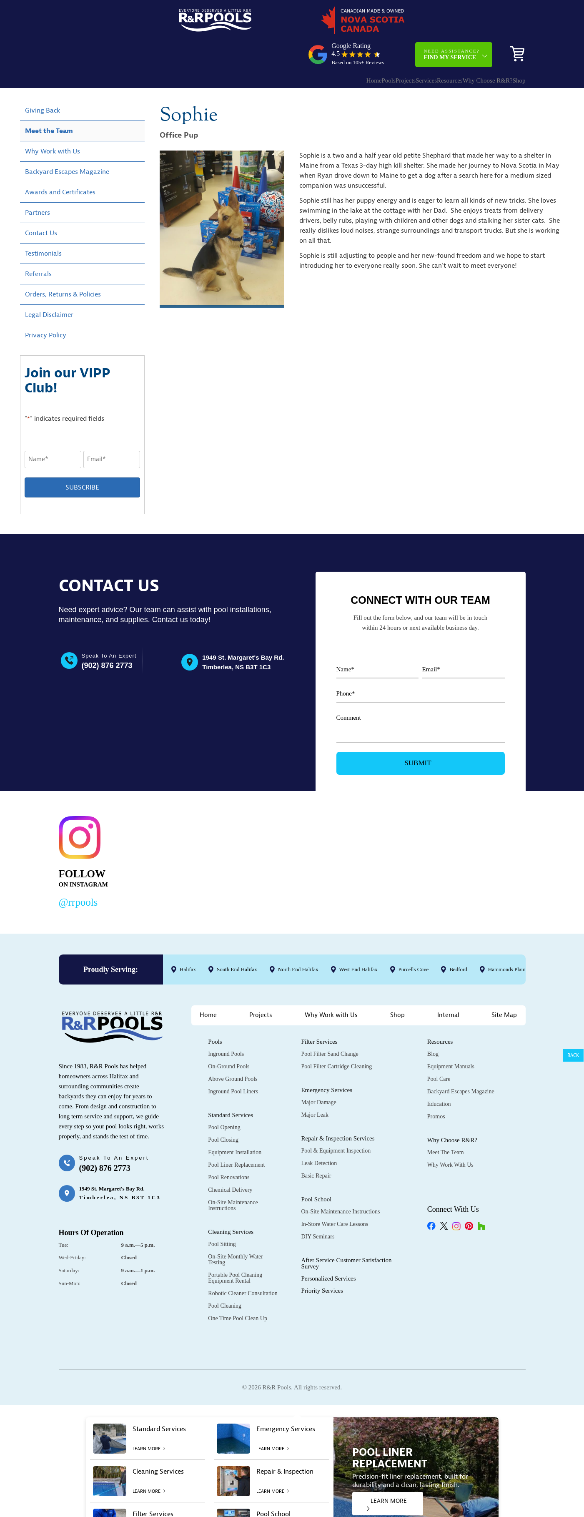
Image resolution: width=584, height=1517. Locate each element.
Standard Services (230, 1087)
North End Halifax (298, 941)
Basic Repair (316, 1148)
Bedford (458, 941)
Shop (512, 48)
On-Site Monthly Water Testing (235, 1232)
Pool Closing (223, 1112)
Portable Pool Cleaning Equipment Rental (235, 1250)
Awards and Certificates (60, 164)
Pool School (316, 1171)
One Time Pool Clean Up (237, 1290)
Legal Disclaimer (49, 286)
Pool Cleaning (224, 1278)
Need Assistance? (451, 22)
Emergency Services (326, 1062)
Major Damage (318, 1074)
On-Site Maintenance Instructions (233, 1177)
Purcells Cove (413, 941)
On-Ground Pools (228, 1038)
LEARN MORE (387, 1476)
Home (311, 48)
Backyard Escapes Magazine (67, 143)
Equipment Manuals (450, 1038)
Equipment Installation (234, 1124)
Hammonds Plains (507, 941)
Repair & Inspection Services (337, 1110)
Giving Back (42, 82)
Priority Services (322, 1262)
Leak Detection (319, 1135)
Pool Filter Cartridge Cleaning (336, 1038)
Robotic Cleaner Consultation (242, 1265)
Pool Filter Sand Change (329, 1026)
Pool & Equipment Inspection (336, 1123)
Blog (433, 1026)
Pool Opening (224, 1099)
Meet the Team (49, 102)
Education (439, 1076)
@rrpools (78, 874)
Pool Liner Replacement (236, 1137)
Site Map (504, 987)
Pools (334, 48)
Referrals (38, 245)
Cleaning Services (230, 1204)
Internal (448, 987)
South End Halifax (236, 941)
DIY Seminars (317, 1209)
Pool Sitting (222, 1216)
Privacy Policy (45, 307)
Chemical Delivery (230, 1162)
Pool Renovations (228, 1149)
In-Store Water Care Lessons (334, 1196)
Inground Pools (226, 1026)
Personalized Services (328, 1250)
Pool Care (439, 1051)
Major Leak (314, 1087)
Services (388, 48)
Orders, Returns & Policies (63, 266)
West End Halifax (358, 941)
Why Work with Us (52, 123)
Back (573, 1055)
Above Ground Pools (232, 1051)
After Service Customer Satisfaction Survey (346, 1235)
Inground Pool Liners (233, 1063)
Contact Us (41, 205)
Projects (360, 48)
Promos (436, 1088)
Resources (421, 48)
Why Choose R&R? (467, 48)
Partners (37, 184)
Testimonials (43, 225)
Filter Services (319, 1013)
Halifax (188, 941)
